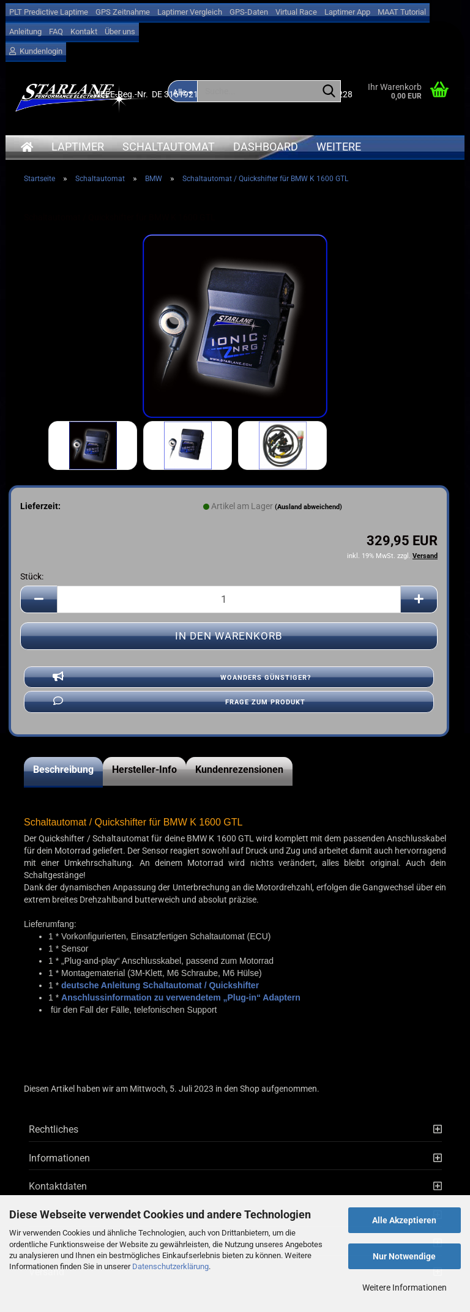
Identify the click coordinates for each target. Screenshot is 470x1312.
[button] (38, 599)
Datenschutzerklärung (170, 1266)
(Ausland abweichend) (308, 507)
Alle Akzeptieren (404, 1220)
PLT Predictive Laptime (48, 12)
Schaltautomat (168, 146)
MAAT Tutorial (402, 12)
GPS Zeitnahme (122, 12)
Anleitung (25, 31)
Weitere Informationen (404, 1287)
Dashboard (265, 146)
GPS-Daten (248, 12)
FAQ (56, 31)
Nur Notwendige (404, 1256)
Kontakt (83, 31)
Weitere (338, 146)
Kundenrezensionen (239, 769)
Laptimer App (347, 12)
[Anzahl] (229, 599)
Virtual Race (296, 12)
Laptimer (77, 146)
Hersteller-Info (144, 769)
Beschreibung (63, 769)
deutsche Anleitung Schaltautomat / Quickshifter (160, 985)
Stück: (31, 576)
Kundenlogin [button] (35, 51)
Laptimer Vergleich (189, 12)
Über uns (120, 31)
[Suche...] (329, 92)
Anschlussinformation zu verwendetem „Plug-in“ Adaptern (180, 997)
